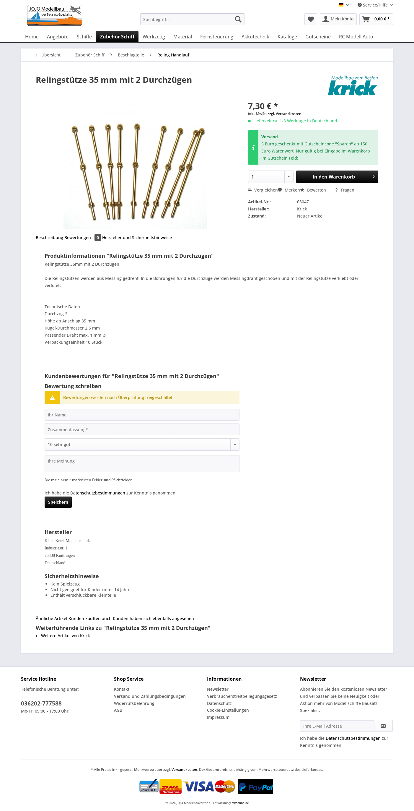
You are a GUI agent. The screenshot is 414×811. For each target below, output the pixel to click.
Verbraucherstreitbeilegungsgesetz (242, 696)
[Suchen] (238, 19)
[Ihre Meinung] (142, 463)
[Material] (182, 36)
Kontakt (121, 689)
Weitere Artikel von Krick (63, 635)
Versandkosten (184, 769)
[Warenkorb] (376, 19)
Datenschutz (219, 703)
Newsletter (218, 689)
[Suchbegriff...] (192, 19)
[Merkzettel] (310, 19)
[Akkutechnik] (255, 36)
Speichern (58, 502)
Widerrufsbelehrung (134, 703)
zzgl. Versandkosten (284, 113)
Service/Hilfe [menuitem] (373, 5)
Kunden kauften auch (90, 618)
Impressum (218, 717)
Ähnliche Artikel (51, 618)
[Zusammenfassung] (142, 429)
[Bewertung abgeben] (142, 444)
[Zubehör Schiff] (117, 36)
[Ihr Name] (142, 415)
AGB (118, 710)
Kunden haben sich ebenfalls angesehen (153, 618)
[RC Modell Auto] (356, 36)
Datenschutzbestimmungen (97, 493)
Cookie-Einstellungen (228, 710)
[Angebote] (58, 36)
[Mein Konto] (338, 19)
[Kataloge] (287, 36)
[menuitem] (192, 22)
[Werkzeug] (153, 36)
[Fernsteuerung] (216, 36)
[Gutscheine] (318, 36)
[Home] (32, 36)
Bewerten (313, 190)
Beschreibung (49, 237)
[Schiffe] (84, 36)
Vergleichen (263, 190)
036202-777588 (41, 703)
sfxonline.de (240, 803)
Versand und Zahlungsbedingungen (150, 696)
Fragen (344, 190)
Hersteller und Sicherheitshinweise (137, 237)
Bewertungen (83, 237)
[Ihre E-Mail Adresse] (337, 726)
